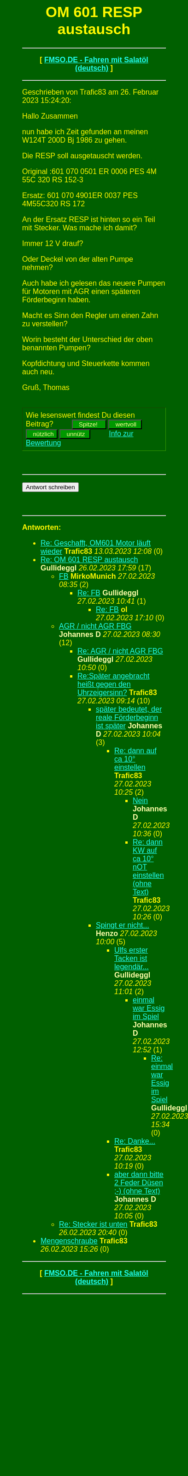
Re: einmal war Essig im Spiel (162, 1079)
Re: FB (88, 593)
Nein (140, 800)
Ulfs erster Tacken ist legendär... (131, 958)
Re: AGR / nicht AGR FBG (120, 651)
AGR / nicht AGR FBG (95, 626)
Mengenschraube (69, 1241)
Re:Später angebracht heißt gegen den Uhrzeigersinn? (113, 684)
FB (63, 576)
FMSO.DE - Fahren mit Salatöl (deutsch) (96, 64)
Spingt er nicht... (122, 925)
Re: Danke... (134, 1141)
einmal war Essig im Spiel (148, 1008)
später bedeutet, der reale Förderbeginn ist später (129, 717)
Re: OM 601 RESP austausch (89, 560)
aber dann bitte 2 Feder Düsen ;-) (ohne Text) (139, 1182)
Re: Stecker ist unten (93, 1224)
